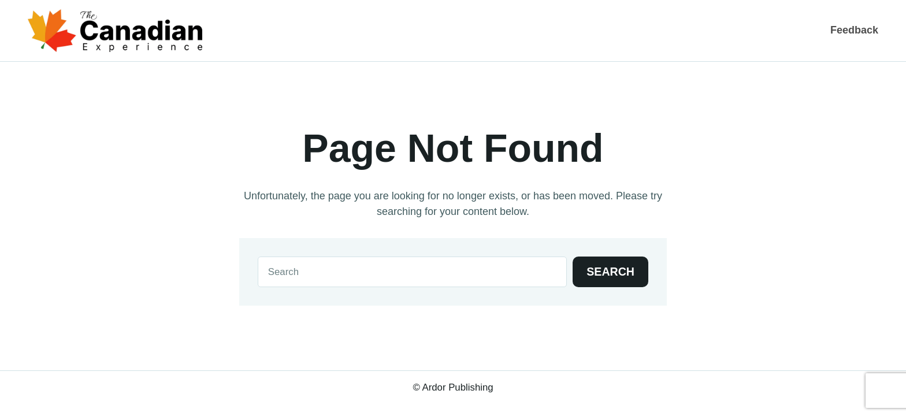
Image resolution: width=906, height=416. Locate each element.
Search (610, 271)
